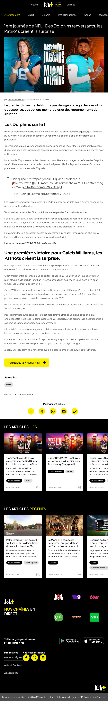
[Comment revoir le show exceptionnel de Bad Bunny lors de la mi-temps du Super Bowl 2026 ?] (23, 443)
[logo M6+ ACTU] (52, 4)
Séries (87, 14)
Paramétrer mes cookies (13, 697)
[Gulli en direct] (59, 617)
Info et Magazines (67, 14)
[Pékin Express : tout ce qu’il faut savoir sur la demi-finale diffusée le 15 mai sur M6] (23, 525)
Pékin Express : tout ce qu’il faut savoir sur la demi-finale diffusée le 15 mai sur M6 (22, 543)
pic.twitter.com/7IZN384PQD (42, 187)
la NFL (8, 385)
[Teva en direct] (94, 617)
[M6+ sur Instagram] (43, 657)
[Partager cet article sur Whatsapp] (53, 411)
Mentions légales (13, 657)
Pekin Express (31, 563)
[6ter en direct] (94, 597)
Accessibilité (11, 672)
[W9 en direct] (76, 597)
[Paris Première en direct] (76, 617)
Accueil (34, 4)
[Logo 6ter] (79, 574)
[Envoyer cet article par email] (64, 411)
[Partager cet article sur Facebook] (31, 411)
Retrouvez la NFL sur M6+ (27, 362)
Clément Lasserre (16, 99)
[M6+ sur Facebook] (26, 657)
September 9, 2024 (57, 193)
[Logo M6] (79, 487)
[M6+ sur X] (34, 657)
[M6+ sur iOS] (93, 641)
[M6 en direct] (24, 601)
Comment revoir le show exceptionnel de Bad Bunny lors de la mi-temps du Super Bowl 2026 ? (22, 461)
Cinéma (46, 14)
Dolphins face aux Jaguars (72, 131)
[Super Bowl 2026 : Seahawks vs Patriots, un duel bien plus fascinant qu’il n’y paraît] (64, 443)
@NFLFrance (40, 183)
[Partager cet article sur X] (42, 411)
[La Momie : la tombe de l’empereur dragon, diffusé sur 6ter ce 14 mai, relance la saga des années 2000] (64, 525)
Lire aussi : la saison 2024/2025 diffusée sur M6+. (30, 243)
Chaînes (72, 4)
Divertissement (12, 14)
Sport (31, 14)
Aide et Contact (13, 665)
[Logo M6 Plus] (38, 487)
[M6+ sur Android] (69, 641)
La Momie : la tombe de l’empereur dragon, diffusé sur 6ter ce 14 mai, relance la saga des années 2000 (63, 543)
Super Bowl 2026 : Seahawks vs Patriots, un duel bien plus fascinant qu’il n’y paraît (64, 461)
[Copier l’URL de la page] (75, 411)
